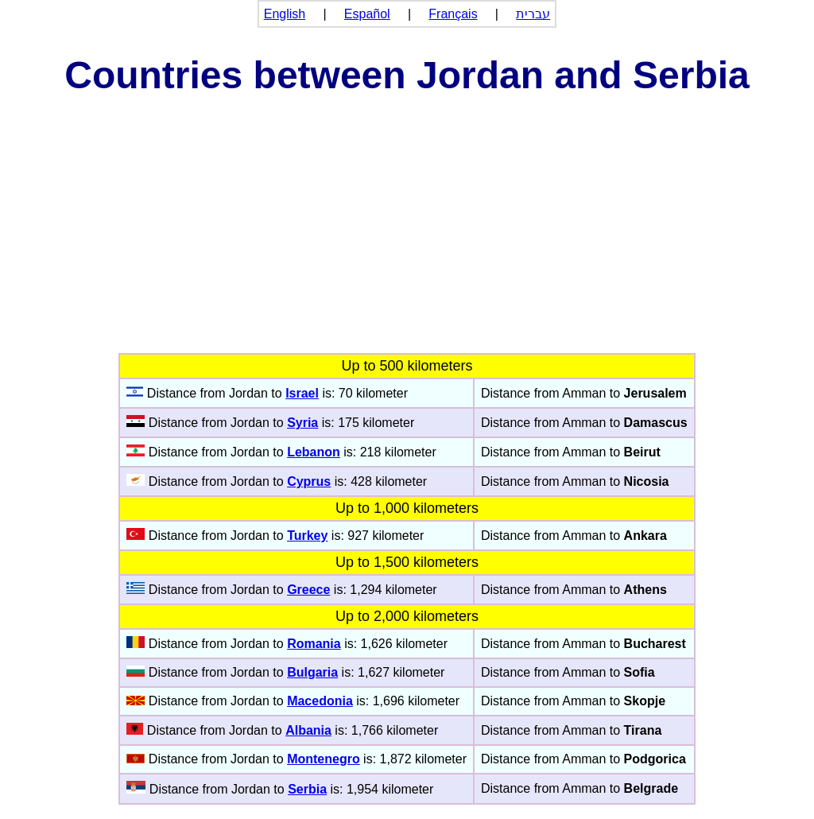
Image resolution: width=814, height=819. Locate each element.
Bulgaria (312, 672)
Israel (302, 393)
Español (367, 14)
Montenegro (323, 759)
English (284, 14)
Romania (314, 643)
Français (452, 14)
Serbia (307, 789)
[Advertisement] (407, 233)
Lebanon (313, 452)
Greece (308, 589)
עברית (533, 14)
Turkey (307, 535)
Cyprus (309, 481)
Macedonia (320, 701)
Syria (302, 422)
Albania (308, 730)
